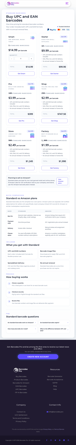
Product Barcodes (21, 380)
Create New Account (38, 357)
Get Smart (21, 74)
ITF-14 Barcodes (21, 392)
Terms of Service (59, 429)
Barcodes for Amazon (21, 383)
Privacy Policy (21, 421)
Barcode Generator (55, 376)
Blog (55, 386)
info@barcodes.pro (55, 412)
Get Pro (21, 121)
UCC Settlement (21, 415)
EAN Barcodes (21, 386)
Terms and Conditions (21, 418)
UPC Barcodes (21, 389)
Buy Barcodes (21, 376)
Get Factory (54, 168)
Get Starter (54, 74)
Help (55, 389)
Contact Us (21, 412)
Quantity (13, 55)
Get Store (21, 168)
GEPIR (55, 383)
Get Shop (54, 121)
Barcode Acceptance (55, 379)
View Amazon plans (60, 181)
